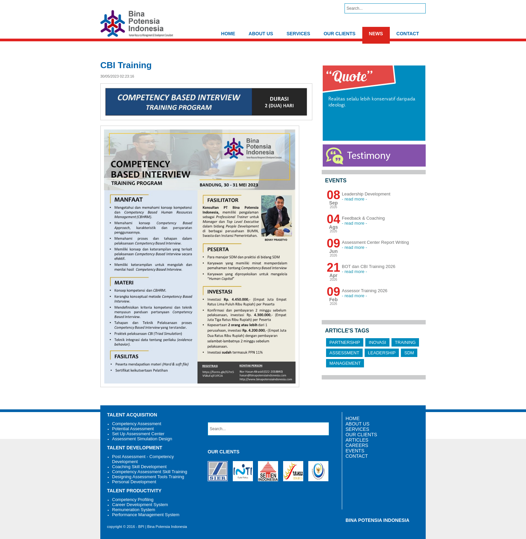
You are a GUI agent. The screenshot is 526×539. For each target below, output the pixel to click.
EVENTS (355, 450)
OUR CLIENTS (340, 33)
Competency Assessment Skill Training (149, 471)
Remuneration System (133, 509)
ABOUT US (261, 33)
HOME (228, 33)
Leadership (382, 352)
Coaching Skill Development (139, 466)
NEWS (376, 33)
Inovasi (377, 342)
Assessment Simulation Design (142, 438)
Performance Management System (145, 514)
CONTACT (408, 33)
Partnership (344, 342)
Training (405, 342)
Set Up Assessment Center (138, 433)
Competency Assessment (136, 423)
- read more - (354, 198)
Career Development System (140, 504)
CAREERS (357, 445)
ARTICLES (357, 440)
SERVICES (298, 33)
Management (345, 363)
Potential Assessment (133, 428)
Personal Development (134, 481)
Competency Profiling (133, 499)
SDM (409, 352)
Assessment (344, 352)
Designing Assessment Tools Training (148, 476)
